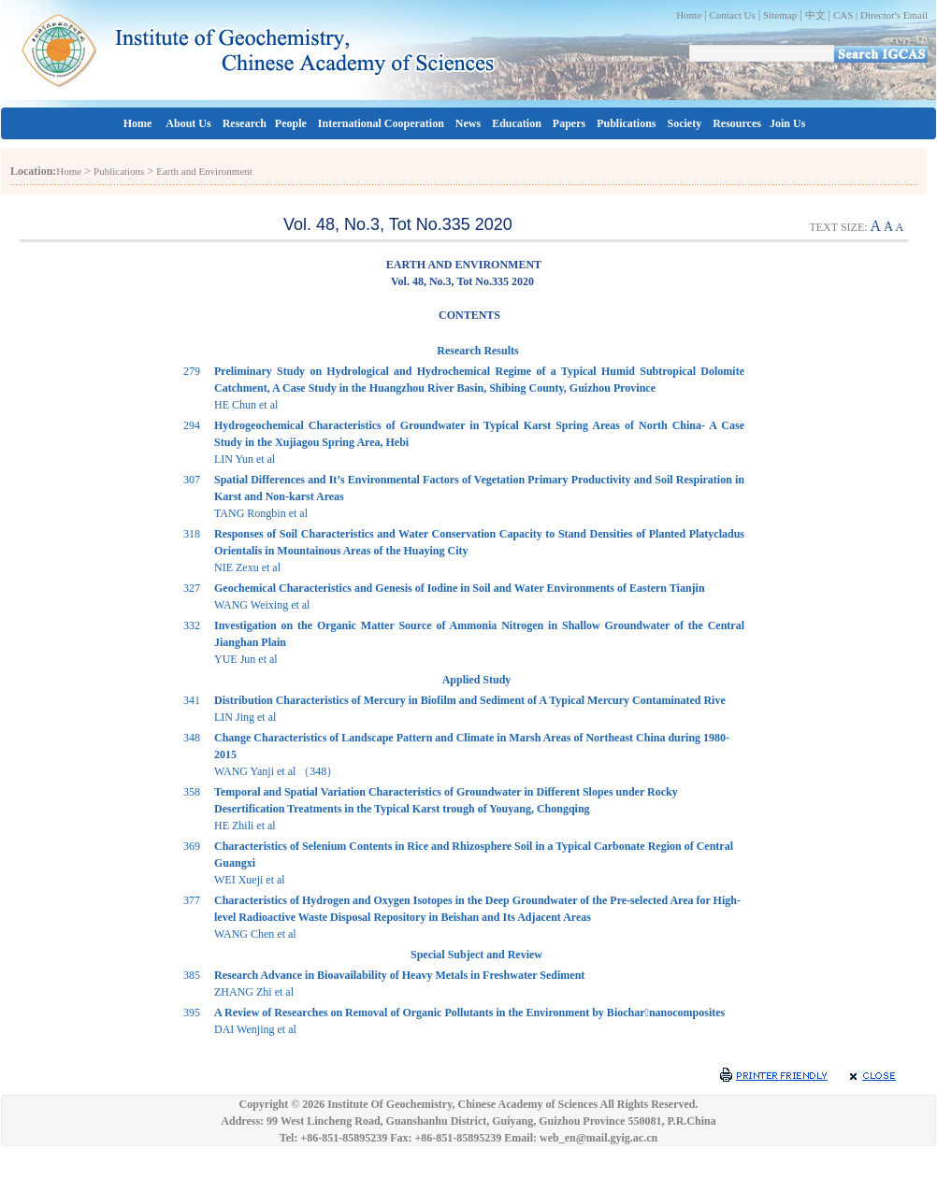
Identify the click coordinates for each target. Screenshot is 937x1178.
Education (516, 123)
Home (688, 15)
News (468, 123)
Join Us (787, 123)
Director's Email (894, 15)
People (291, 123)
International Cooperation (381, 123)
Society (685, 123)
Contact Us (732, 15)
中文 (815, 15)
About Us (188, 123)
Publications (626, 123)
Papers (569, 123)
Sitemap (780, 15)
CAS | (846, 15)
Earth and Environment (204, 171)
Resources (737, 123)
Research (245, 123)
